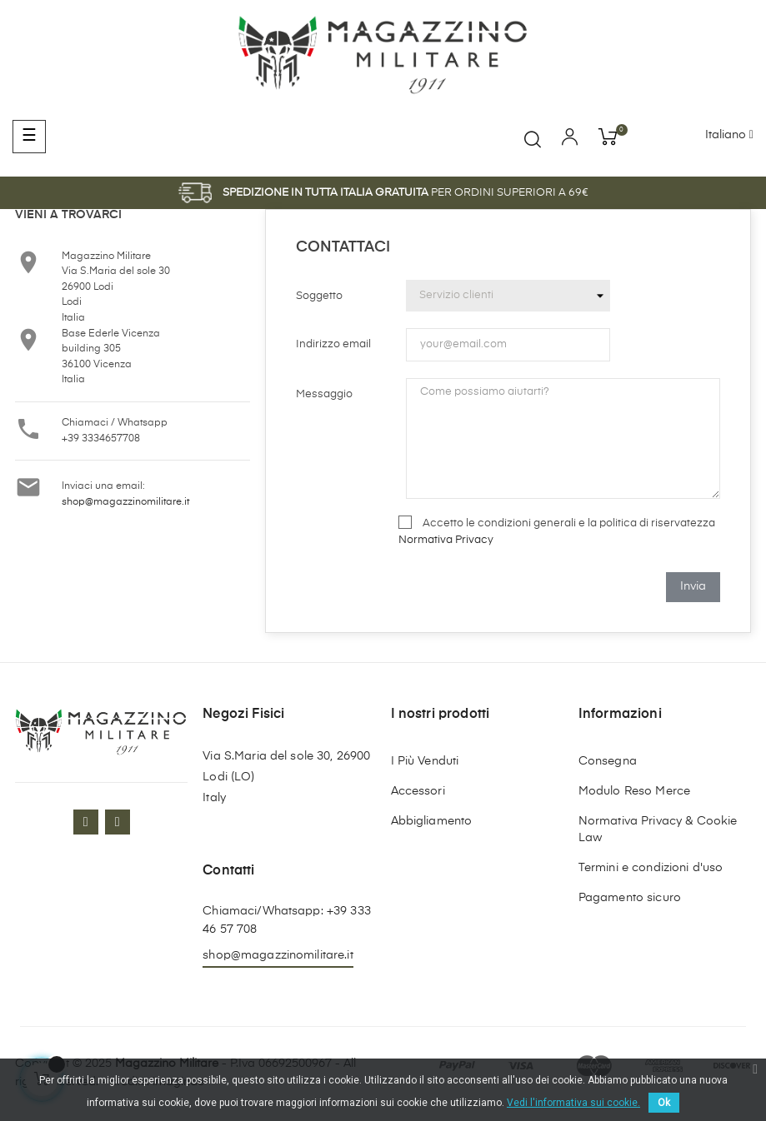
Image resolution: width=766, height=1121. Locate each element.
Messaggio (324, 394)
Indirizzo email (333, 344)
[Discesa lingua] (729, 136)
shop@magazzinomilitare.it (125, 502)
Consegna (607, 761)
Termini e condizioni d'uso (650, 868)
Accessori (418, 791)
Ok (664, 1103)
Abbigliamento (432, 821)
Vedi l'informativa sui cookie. (573, 1103)
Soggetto (319, 296)
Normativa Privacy (445, 540)
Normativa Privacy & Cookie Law (658, 829)
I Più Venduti (425, 761)
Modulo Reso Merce (634, 791)
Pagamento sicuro (629, 898)
